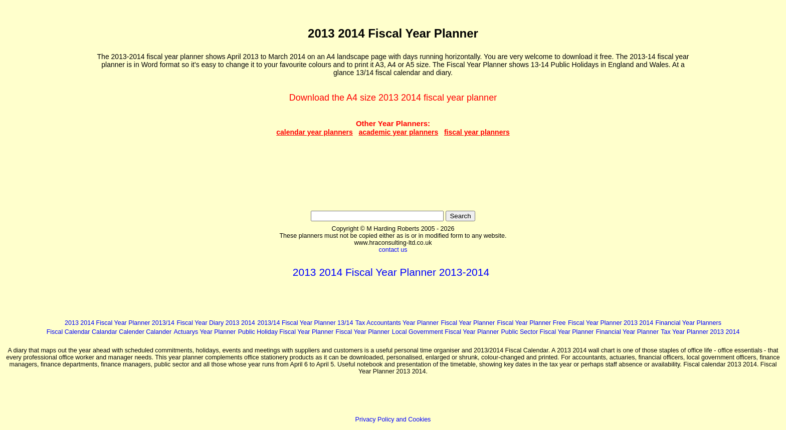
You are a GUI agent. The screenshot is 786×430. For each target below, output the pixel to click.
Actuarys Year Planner (205, 331)
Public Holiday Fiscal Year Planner (285, 331)
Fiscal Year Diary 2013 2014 (215, 322)
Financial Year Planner (627, 331)
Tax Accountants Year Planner (397, 322)
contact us (393, 249)
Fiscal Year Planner (468, 322)
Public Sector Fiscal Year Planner (547, 331)
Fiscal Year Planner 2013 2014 (610, 322)
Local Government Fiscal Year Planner (445, 331)
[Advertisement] (50, 156)
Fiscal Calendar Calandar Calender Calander (109, 331)
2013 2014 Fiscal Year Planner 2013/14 (119, 322)
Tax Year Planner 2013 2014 (700, 331)
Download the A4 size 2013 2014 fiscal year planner (393, 98)
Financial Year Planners (688, 322)
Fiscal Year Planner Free (531, 322)
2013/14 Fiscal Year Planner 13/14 (305, 322)
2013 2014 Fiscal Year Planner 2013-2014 (391, 272)
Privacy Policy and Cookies (393, 419)
